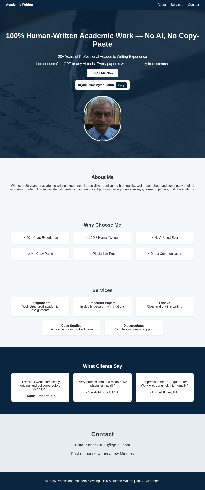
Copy (121, 85)
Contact (193, 4)
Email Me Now (102, 73)
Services (177, 4)
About (162, 4)
